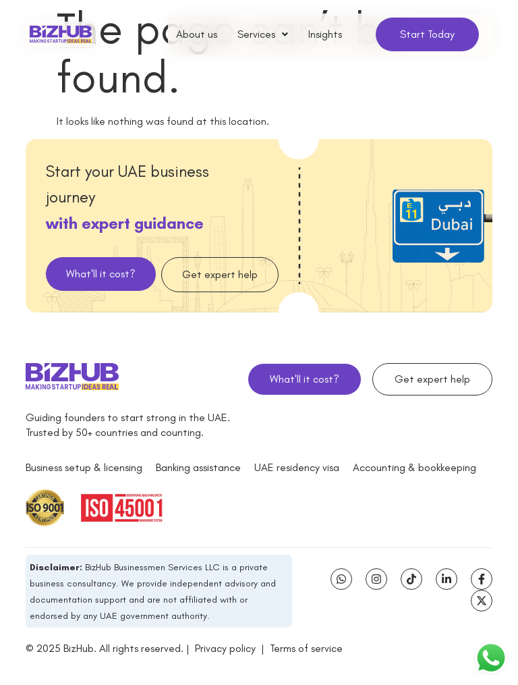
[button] (262, 34)
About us (196, 34)
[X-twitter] (481, 600)
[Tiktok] (411, 579)
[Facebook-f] (481, 579)
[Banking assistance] (198, 467)
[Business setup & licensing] (84, 467)
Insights (325, 34)
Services (262, 34)
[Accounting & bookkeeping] (414, 467)
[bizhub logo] (61, 35)
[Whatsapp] (341, 579)
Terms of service (306, 648)
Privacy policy (225, 648)
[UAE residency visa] (296, 467)
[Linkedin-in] (446, 579)
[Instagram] (376, 579)
